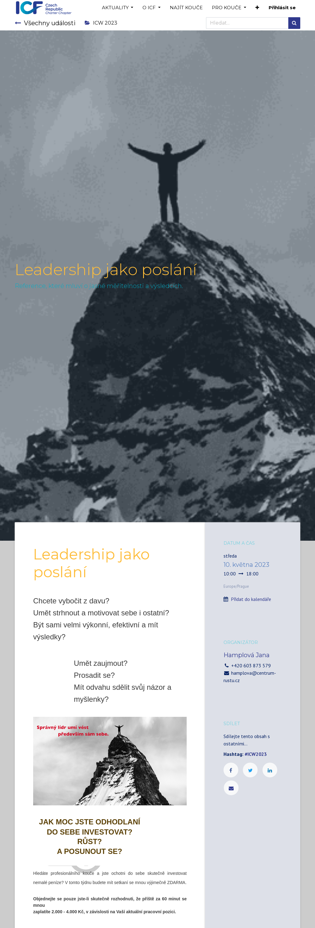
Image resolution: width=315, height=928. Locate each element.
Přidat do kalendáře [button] (251, 599)
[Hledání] (294, 23)
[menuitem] (186, 8)
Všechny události (45, 23)
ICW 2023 (101, 23)
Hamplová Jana (247, 655)
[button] (257, 8)
